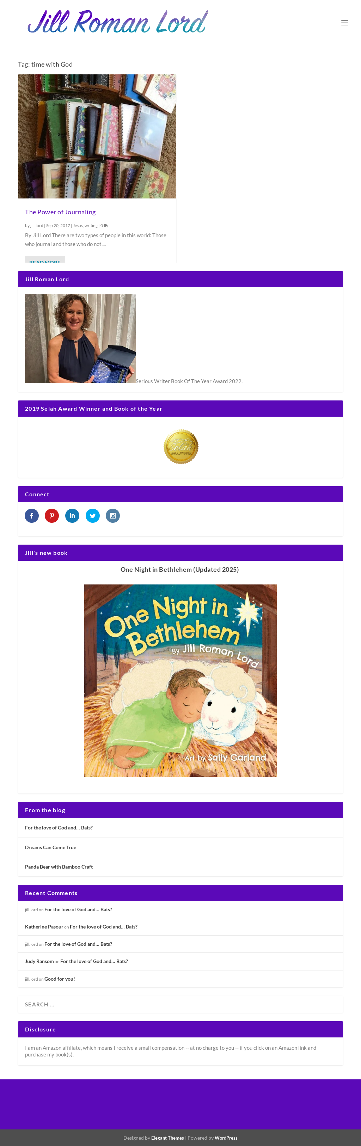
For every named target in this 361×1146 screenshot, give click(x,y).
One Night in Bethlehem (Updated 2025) (180, 569)
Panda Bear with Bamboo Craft (59, 867)
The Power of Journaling (60, 212)
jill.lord (36, 225)
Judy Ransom (39, 961)
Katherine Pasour (44, 927)
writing (91, 225)
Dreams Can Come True (50, 847)
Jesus (78, 225)
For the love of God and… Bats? (59, 828)
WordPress (226, 1138)
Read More (45, 262)
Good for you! (59, 979)
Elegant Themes (167, 1138)
